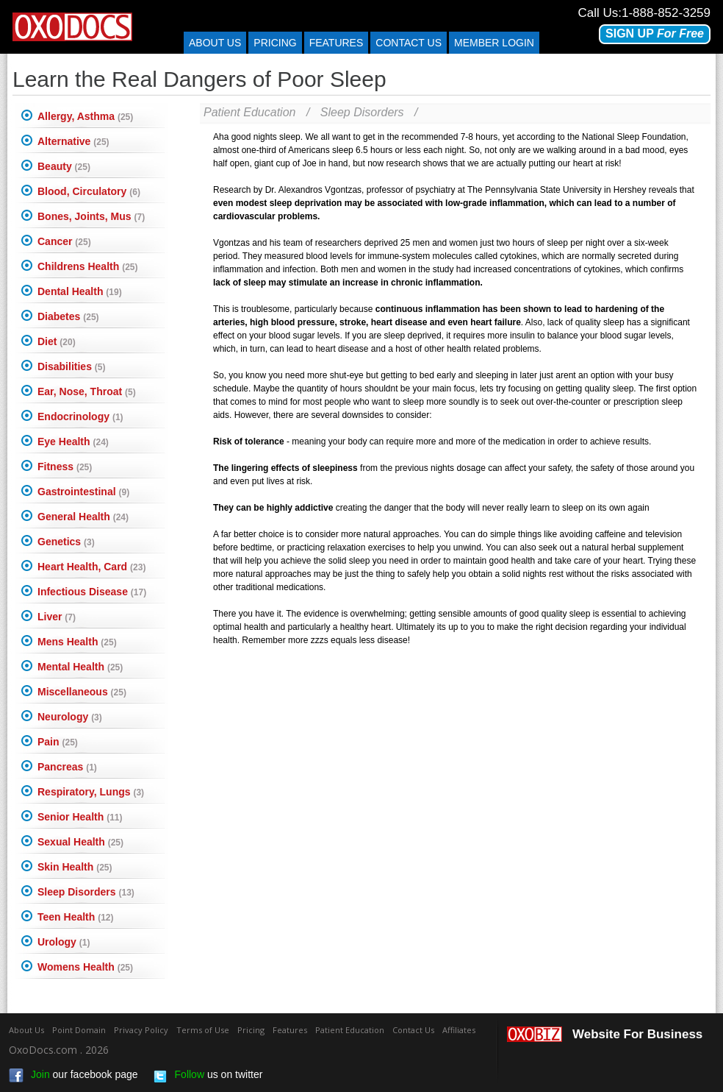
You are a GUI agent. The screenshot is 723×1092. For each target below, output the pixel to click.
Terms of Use (202, 1029)
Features (336, 43)
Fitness (64, 466)
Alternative (73, 141)
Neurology (69, 717)
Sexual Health (80, 842)
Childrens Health (87, 266)
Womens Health (85, 967)
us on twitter (208, 1075)
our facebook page (73, 1075)
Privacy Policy (141, 1029)
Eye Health (73, 441)
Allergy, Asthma (85, 116)
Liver (56, 617)
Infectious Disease (91, 592)
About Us (215, 43)
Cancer (64, 241)
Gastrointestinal (83, 491)
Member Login (494, 43)
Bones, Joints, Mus (91, 216)
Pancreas (67, 767)
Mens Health (77, 642)
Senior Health (79, 817)
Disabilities (71, 366)
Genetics (66, 541)
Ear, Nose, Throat (86, 391)
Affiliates (458, 1029)
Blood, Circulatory (88, 191)
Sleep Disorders (85, 892)
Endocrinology (80, 416)
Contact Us (413, 1029)
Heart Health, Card (91, 566)
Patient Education (249, 112)
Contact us (408, 43)
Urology (63, 942)
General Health (83, 516)
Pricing (274, 43)
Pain (57, 742)
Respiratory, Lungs (90, 792)
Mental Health (80, 667)
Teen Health (75, 917)
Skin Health (74, 867)
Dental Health (79, 291)
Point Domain (79, 1029)
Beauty (63, 166)
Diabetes (68, 316)
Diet (56, 341)
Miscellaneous (81, 692)
